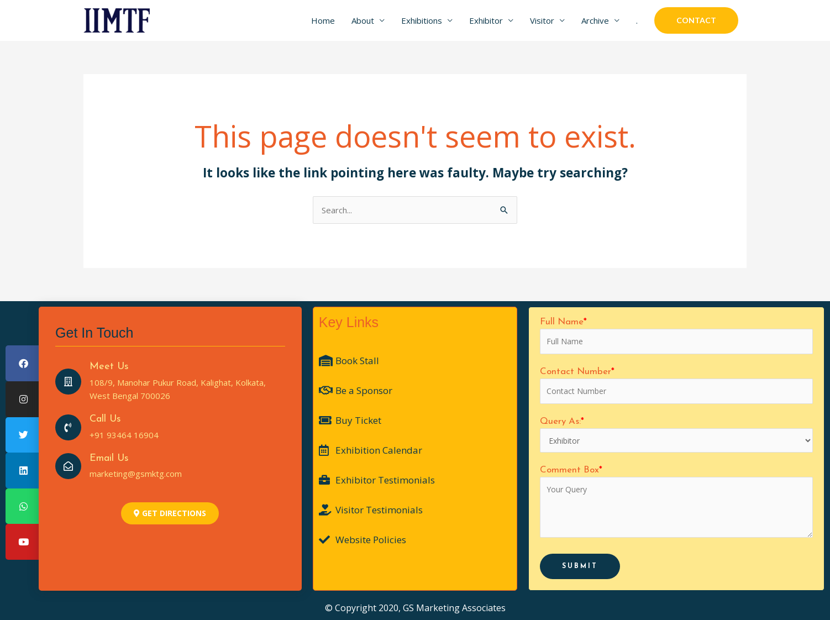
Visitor (542, 20)
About (362, 20)
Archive (595, 20)
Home (323, 20)
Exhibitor (486, 20)
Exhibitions (421, 20)
